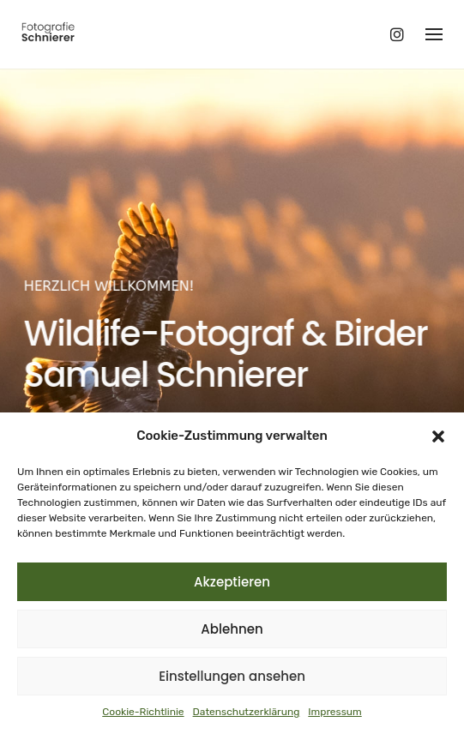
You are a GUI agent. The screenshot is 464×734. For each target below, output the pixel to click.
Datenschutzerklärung (246, 712)
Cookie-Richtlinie (143, 712)
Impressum (334, 712)
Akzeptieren (232, 582)
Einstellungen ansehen (232, 676)
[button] (438, 436)
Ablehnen (231, 629)
